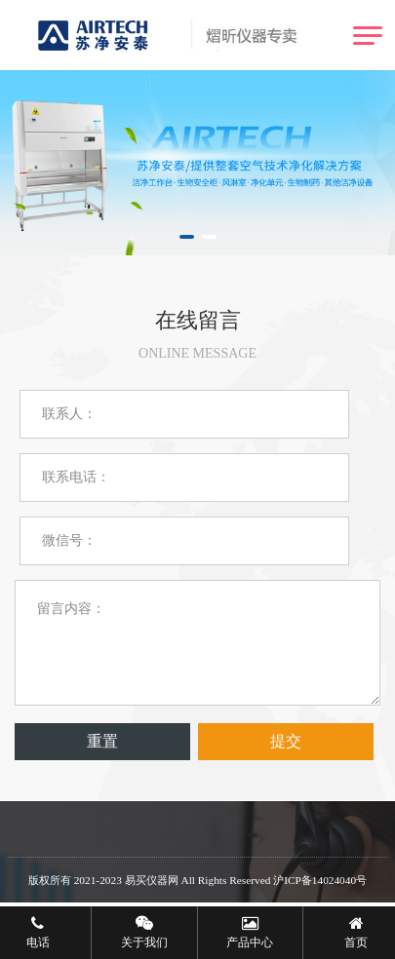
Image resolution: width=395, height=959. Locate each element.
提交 (285, 741)
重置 (102, 741)
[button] (186, 237)
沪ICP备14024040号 (320, 880)
